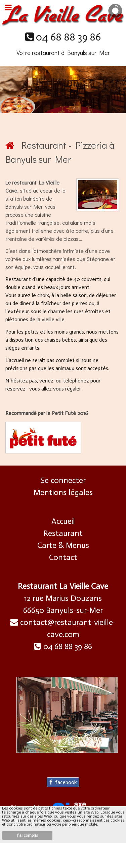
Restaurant (63, 533)
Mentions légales (63, 492)
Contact (63, 557)
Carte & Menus (63, 545)
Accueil (63, 521)
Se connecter (63, 480)
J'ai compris (27, 835)
